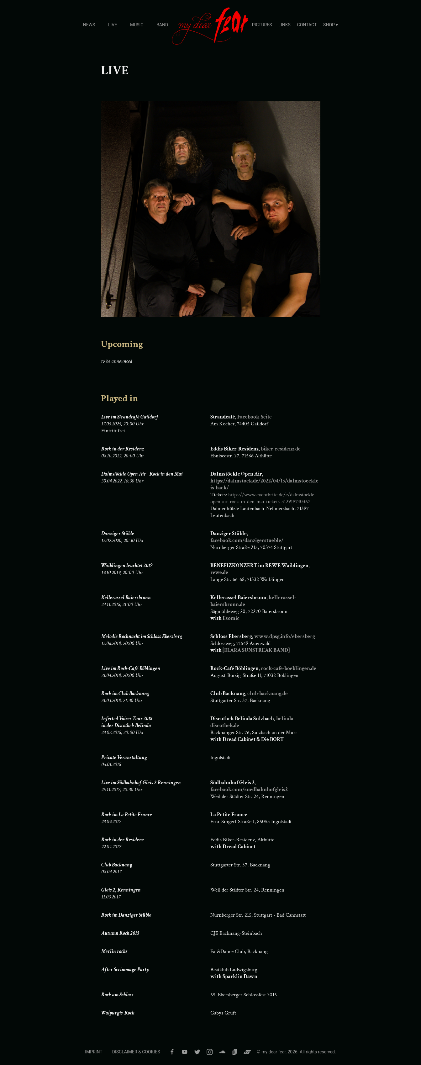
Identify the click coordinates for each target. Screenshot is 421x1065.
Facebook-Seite (254, 416)
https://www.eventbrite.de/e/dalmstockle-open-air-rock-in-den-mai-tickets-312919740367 (263, 498)
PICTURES (262, 24)
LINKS (284, 24)
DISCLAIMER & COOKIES (136, 1051)
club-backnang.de (267, 693)
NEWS (89, 24)
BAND (162, 24)
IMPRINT (93, 1051)
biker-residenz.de (281, 448)
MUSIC (137, 24)
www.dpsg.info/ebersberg (284, 636)
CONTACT (307, 24)
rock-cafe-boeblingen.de (288, 668)
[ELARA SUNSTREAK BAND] (256, 650)
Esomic (231, 618)
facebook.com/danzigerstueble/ (246, 540)
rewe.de (219, 572)
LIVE (112, 24)
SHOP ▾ (330, 24)
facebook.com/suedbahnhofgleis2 (249, 789)
